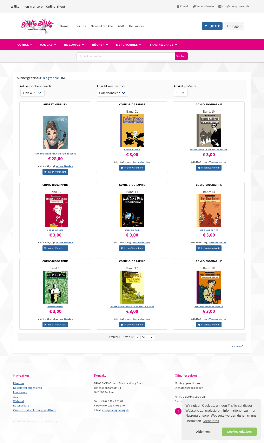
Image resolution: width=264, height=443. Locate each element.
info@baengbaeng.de (233, 6)
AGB (121, 26)
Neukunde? (136, 26)
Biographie (51, 78)
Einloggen (234, 26)
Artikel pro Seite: (185, 86)
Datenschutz (21, 405)
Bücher (98, 44)
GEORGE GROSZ (55, 306)
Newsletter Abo (102, 26)
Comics (23, 44)
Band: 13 (132, 192)
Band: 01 (132, 111)
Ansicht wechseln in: (111, 86)
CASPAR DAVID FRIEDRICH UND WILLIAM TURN (132, 306)
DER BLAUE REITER (208, 230)
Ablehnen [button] (203, 431)
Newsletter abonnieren (27, 388)
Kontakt (183, 6)
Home (64, 26)
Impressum (20, 392)
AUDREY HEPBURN (55, 104)
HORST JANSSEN (55, 230)
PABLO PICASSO (132, 149)
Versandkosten (204, 6)
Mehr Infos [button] (211, 421)
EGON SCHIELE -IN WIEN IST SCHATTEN (208, 149)
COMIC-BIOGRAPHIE (132, 104)
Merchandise (127, 44)
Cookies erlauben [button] (239, 431)
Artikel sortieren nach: (36, 86)
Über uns (79, 26)
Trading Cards (161, 44)
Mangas (46, 44)
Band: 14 (209, 192)
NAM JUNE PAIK (132, 230)
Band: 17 (132, 268)
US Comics (72, 44)
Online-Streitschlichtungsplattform (34, 410)
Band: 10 (209, 111)
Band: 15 (55, 268)
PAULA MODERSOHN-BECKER (208, 306)
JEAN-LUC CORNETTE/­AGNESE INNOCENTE (55, 153)
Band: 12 (55, 192)
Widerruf (18, 401)
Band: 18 (209, 268)
